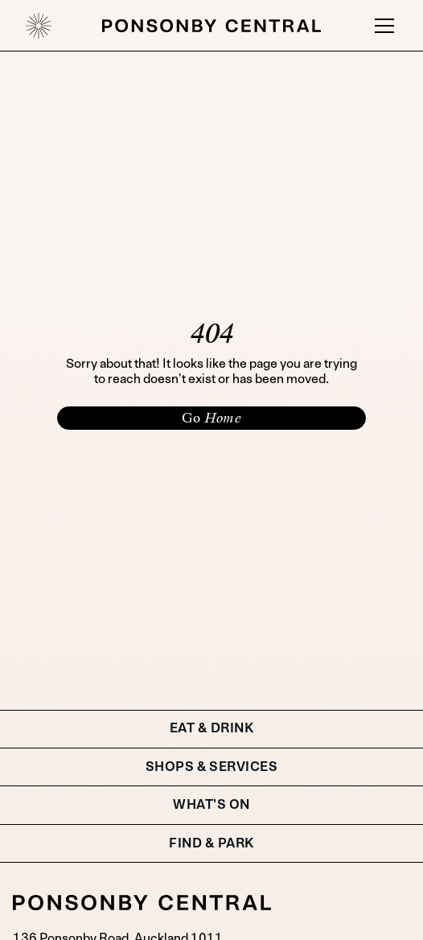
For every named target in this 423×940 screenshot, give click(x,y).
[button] (381, 25)
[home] (38, 26)
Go (211, 418)
